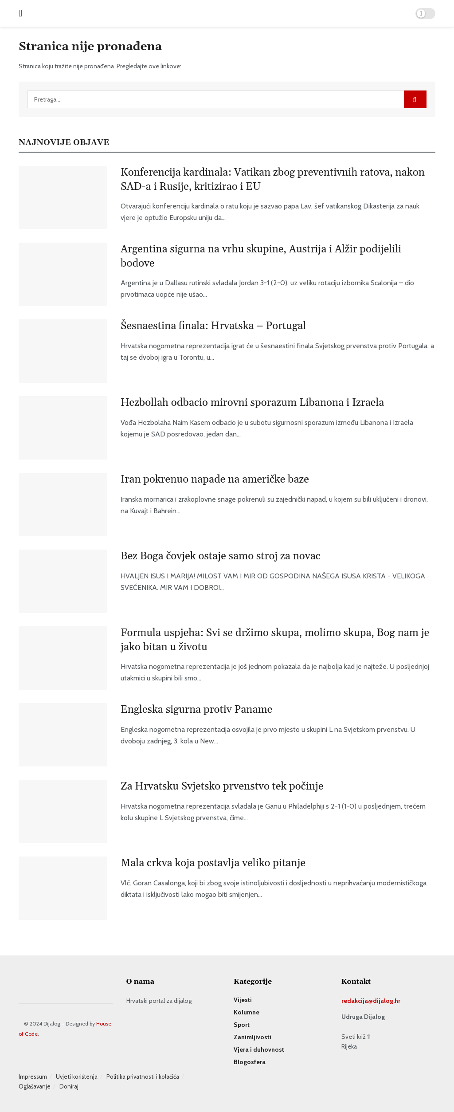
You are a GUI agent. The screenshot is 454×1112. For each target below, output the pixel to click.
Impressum (33, 1076)
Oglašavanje (35, 1086)
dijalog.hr (386, 1001)
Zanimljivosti (252, 1037)
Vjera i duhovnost (259, 1049)
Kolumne (246, 1012)
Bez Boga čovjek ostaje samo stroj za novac (221, 556)
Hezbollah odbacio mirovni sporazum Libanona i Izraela (252, 402)
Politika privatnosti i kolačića (142, 1076)
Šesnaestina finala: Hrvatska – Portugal (213, 326)
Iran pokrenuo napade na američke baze (215, 479)
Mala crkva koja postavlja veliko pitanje (213, 863)
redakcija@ (357, 1001)
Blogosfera (250, 1062)
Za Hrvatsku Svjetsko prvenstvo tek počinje (222, 786)
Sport (242, 1025)
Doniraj (68, 1086)
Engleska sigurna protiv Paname (196, 709)
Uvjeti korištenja (77, 1076)
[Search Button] (415, 99)
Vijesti (243, 1000)
